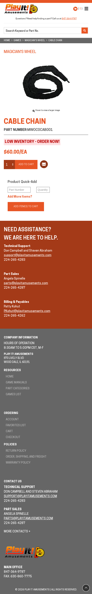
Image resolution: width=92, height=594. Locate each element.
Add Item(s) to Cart (26, 206)
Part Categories (17, 388)
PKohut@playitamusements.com (27, 311)
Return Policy (16, 451)
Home (10, 376)
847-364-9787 (69, 19)
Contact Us (13, 481)
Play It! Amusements (22, 8)
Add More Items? (20, 196)
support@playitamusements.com (27, 255)
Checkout (13, 437)
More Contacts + (17, 531)
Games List (13, 394)
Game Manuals (16, 382)
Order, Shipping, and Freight (26, 456)
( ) (80, 8)
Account (12, 419)
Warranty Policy (18, 462)
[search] (43, 30)
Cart (9, 431)
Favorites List (16, 425)
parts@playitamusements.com (26, 283)
